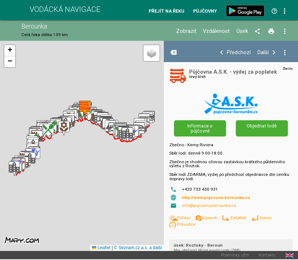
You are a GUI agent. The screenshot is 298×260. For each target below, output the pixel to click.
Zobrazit (186, 31)
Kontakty (267, 255)
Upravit (210, 217)
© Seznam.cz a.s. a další (138, 247)
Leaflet (101, 247)
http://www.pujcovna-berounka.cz (216, 197)
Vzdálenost (216, 31)
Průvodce (186, 224)
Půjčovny (205, 11)
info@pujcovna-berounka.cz (209, 205)
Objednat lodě (262, 126)
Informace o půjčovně (200, 128)
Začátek (238, 217)
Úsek (242, 31)
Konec (266, 217)
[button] (14, 168)
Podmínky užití (235, 255)
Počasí (184, 217)
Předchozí (239, 52)
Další (263, 52)
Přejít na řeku (166, 11)
